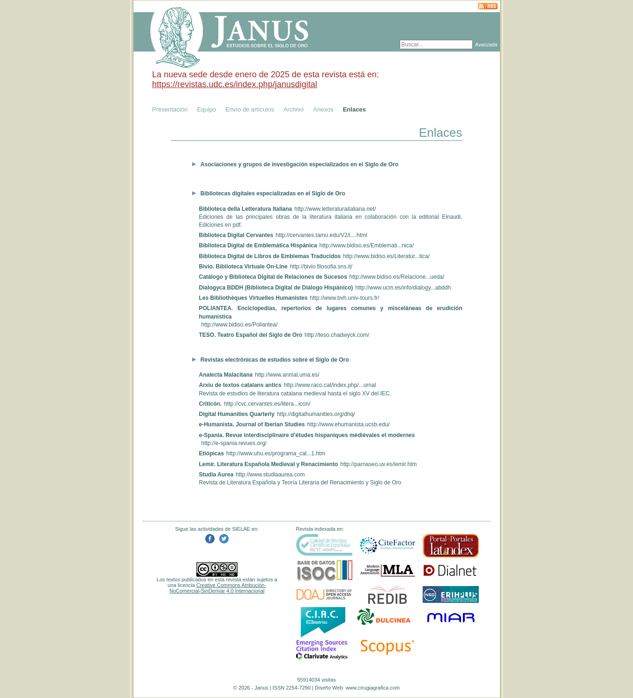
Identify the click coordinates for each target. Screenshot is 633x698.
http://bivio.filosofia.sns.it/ (321, 266)
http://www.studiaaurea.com (270, 474)
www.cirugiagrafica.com (373, 688)
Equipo (206, 109)
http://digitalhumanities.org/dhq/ (316, 414)
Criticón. (210, 404)
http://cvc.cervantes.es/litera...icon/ (267, 404)
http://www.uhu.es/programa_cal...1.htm (275, 453)
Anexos (323, 109)
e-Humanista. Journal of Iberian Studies (252, 424)
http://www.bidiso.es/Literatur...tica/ (386, 256)
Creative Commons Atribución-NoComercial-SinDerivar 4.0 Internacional (218, 588)
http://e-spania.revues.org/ (234, 443)
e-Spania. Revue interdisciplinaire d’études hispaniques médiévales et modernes (307, 435)
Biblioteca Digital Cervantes (236, 235)
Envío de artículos (249, 109)
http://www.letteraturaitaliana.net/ (335, 209)
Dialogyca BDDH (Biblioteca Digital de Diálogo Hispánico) (276, 287)
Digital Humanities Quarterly (237, 414)
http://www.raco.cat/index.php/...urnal (330, 385)
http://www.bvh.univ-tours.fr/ (344, 298)
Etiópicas (211, 453)
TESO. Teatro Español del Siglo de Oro (250, 335)
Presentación (170, 109)
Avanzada (486, 44)
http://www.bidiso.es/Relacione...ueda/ (397, 277)
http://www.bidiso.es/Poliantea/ (239, 324)
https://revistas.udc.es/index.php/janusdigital (234, 84)
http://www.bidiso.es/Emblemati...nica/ (367, 245)
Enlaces (354, 109)
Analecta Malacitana (226, 374)
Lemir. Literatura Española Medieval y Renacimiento (268, 464)
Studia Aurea (216, 474)
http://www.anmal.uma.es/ (287, 374)
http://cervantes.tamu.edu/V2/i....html (321, 235)
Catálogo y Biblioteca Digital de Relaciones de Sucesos (273, 277)
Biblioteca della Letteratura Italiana (245, 209)
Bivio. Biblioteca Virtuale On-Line (243, 266)
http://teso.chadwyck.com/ (337, 335)
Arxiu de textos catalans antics (240, 385)
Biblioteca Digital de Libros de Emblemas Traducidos (270, 256)
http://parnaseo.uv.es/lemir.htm (378, 464)
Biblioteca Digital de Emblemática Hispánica (258, 245)
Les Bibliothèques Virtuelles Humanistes (253, 298)
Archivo (293, 109)
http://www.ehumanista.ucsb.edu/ (348, 424)
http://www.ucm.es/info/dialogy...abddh (403, 287)
